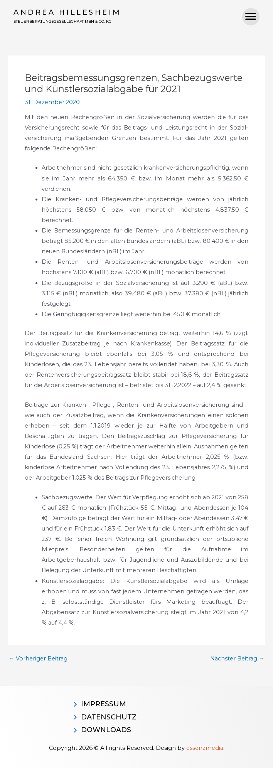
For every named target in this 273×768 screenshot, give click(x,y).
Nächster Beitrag (237, 659)
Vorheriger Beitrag (37, 659)
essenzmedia (204, 747)
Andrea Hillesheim (67, 12)
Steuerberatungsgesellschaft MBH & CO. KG (62, 21)
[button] (251, 16)
